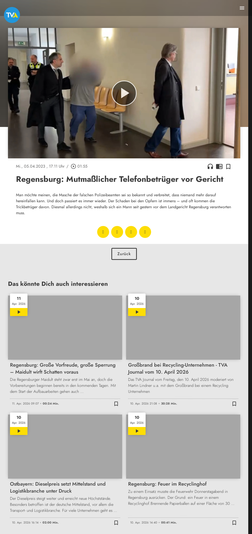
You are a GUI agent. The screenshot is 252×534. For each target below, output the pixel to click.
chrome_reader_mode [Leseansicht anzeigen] (219, 166)
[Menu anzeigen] (242, 8)
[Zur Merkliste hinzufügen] (228, 166)
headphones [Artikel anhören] (210, 166)
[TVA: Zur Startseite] (12, 15)
